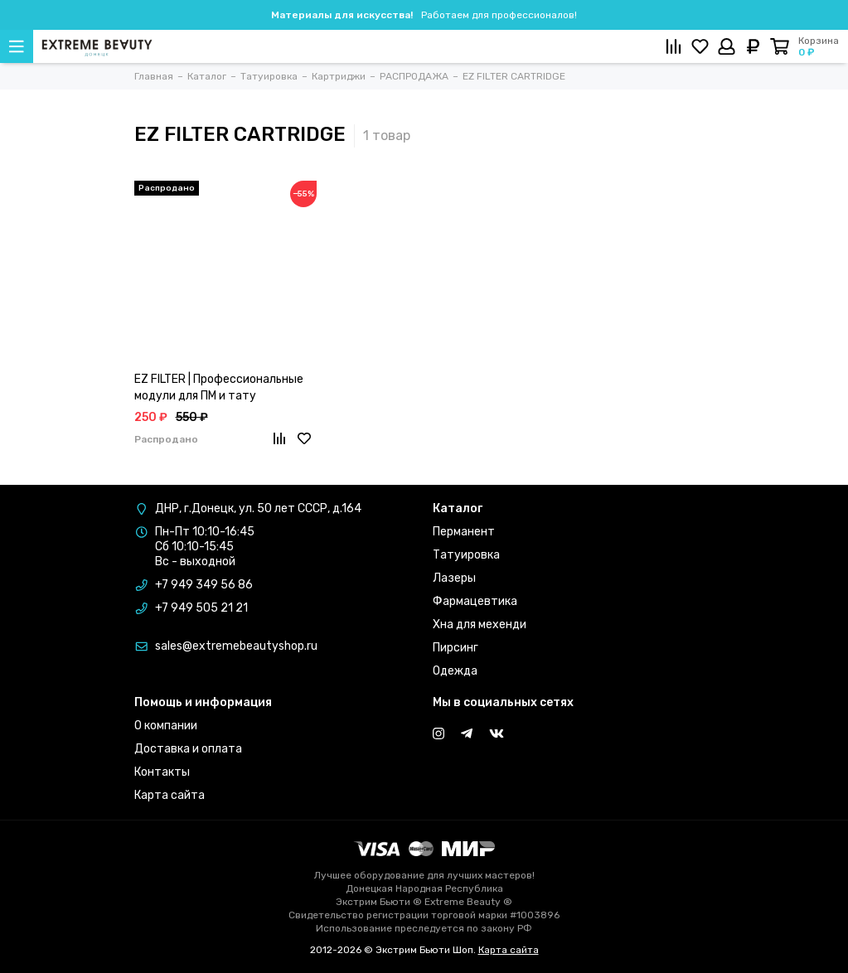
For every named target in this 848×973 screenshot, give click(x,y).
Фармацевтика (475, 601)
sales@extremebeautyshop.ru (236, 646)
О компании (165, 726)
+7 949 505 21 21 (201, 608)
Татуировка (466, 555)
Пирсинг (455, 648)
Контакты (162, 772)
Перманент (464, 532)
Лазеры (454, 578)
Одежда (455, 671)
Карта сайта (169, 795)
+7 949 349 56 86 (204, 585)
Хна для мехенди (479, 624)
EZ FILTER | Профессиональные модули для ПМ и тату (218, 387)
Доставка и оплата (188, 749)
